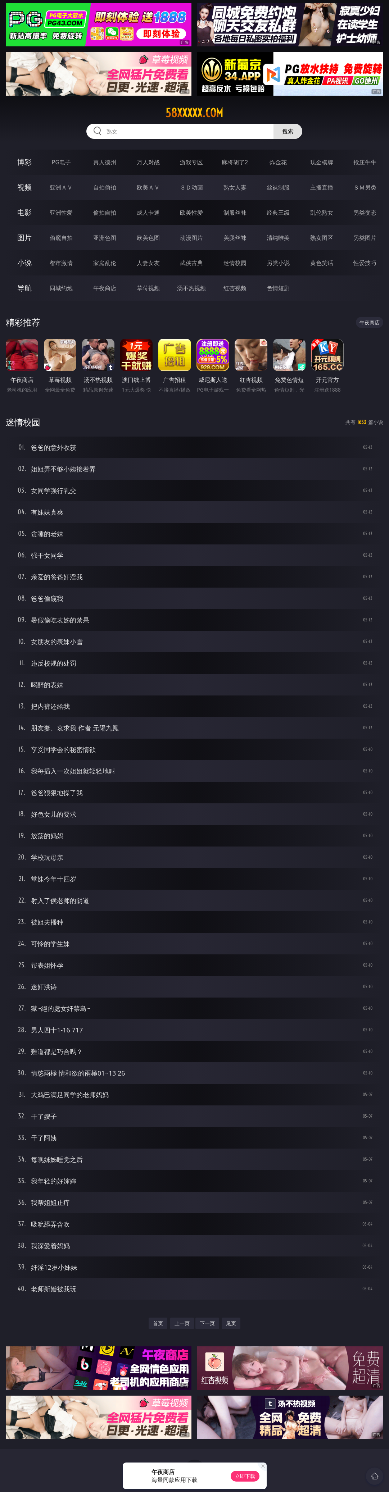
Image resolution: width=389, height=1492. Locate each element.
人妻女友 (148, 263)
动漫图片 (191, 238)
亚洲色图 (104, 238)
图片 (24, 237)
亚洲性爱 (61, 212)
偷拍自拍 (104, 212)
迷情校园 (234, 263)
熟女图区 (321, 238)
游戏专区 (191, 162)
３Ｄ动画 (191, 187)
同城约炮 (61, 288)
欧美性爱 (191, 212)
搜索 (288, 131)
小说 (24, 263)
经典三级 (278, 212)
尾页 (231, 1323)
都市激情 (61, 263)
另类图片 (364, 238)
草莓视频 (148, 288)
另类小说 (278, 263)
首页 (158, 1323)
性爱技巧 (364, 263)
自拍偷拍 (104, 187)
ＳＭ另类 (364, 187)
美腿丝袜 (234, 238)
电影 (24, 212)
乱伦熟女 (321, 212)
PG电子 (61, 162)
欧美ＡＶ (148, 187)
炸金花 (278, 162)
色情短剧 (278, 288)
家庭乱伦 (104, 263)
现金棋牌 (321, 162)
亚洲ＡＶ (61, 187)
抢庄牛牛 (364, 162)
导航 (24, 288)
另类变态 (364, 212)
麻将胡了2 (235, 162)
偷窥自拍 (61, 238)
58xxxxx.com (194, 113)
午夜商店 (104, 288)
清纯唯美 (278, 238)
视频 (24, 187)
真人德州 (104, 162)
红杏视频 (234, 288)
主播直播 (321, 187)
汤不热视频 (191, 288)
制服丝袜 (234, 212)
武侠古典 (191, 263)
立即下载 (245, 1476)
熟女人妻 (234, 187)
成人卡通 (148, 212)
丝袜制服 (278, 187)
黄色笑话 (321, 263)
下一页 (207, 1323)
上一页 (182, 1323)
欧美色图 (148, 238)
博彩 (24, 162)
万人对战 (148, 162)
